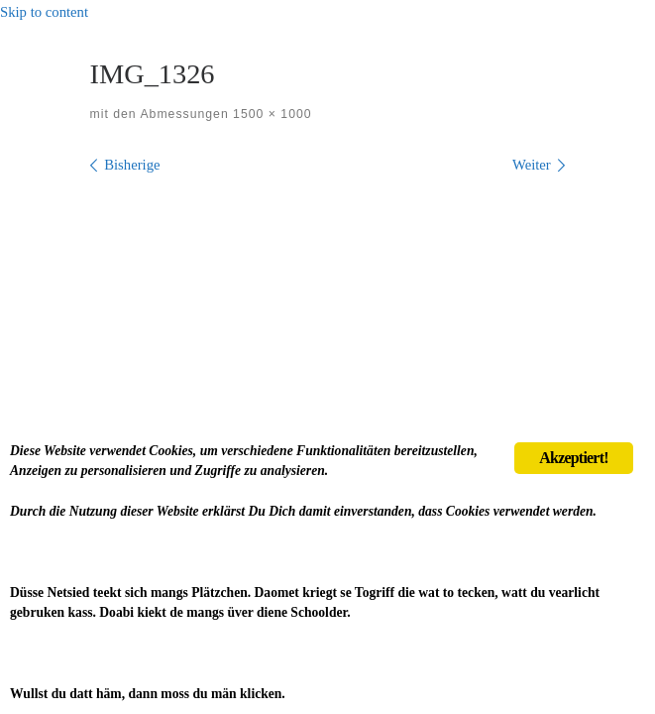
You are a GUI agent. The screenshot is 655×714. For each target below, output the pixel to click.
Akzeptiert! (573, 457)
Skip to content (44, 12)
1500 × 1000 (270, 114)
